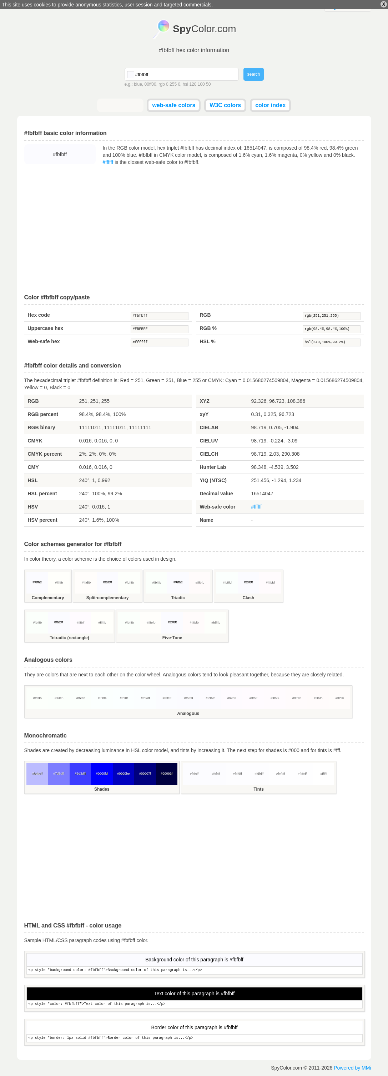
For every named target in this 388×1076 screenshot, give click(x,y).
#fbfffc (80, 698)
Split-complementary (107, 597)
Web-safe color (218, 507)
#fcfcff (194, 773)
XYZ (205, 401)
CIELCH (209, 454)
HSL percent (42, 493)
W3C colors (225, 105)
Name (206, 520)
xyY (204, 414)
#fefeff (280, 773)
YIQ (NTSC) (213, 480)
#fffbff (80, 622)
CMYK (35, 441)
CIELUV (209, 441)
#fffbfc (296, 698)
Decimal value (216, 493)
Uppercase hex (46, 328)
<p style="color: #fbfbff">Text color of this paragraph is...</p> (194, 1004)
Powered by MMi (352, 1068)
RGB (205, 315)
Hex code (39, 315)
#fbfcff (166, 698)
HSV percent (42, 520)
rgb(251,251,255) (332, 316)
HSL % (208, 341)
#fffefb (150, 622)
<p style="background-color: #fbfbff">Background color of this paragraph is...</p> (194, 970)
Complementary (48, 597)
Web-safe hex (44, 341)
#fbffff (123, 698)
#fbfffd (226, 582)
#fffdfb (85, 582)
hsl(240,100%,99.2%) (332, 342)
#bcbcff (37, 773)
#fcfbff (210, 698)
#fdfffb (129, 582)
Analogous (188, 713)
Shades (102, 789)
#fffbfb (199, 582)
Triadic (178, 597)
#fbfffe (101, 698)
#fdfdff (237, 773)
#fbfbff (159, 316)
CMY (33, 467)
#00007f (145, 773)
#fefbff (231, 698)
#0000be (123, 773)
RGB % (208, 328)
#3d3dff (80, 773)
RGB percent (43, 414)
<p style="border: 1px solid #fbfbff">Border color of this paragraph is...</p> (194, 1038)
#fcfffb (37, 698)
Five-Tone (172, 637)
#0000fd (102, 773)
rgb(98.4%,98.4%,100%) (332, 329)
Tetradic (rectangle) (69, 637)
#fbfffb (156, 582)
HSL (33, 480)
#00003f (166, 773)
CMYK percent (45, 454)
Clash (249, 597)
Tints (258, 789)
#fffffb (58, 582)
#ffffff (108, 162)
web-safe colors (173, 105)
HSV (33, 507)
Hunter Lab (213, 467)
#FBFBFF (159, 329)
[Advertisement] (194, 230)
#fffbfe (274, 698)
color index (270, 105)
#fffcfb (339, 698)
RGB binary (41, 427)
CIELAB (209, 427)
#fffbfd (270, 582)
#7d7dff (58, 773)
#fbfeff (145, 698)
